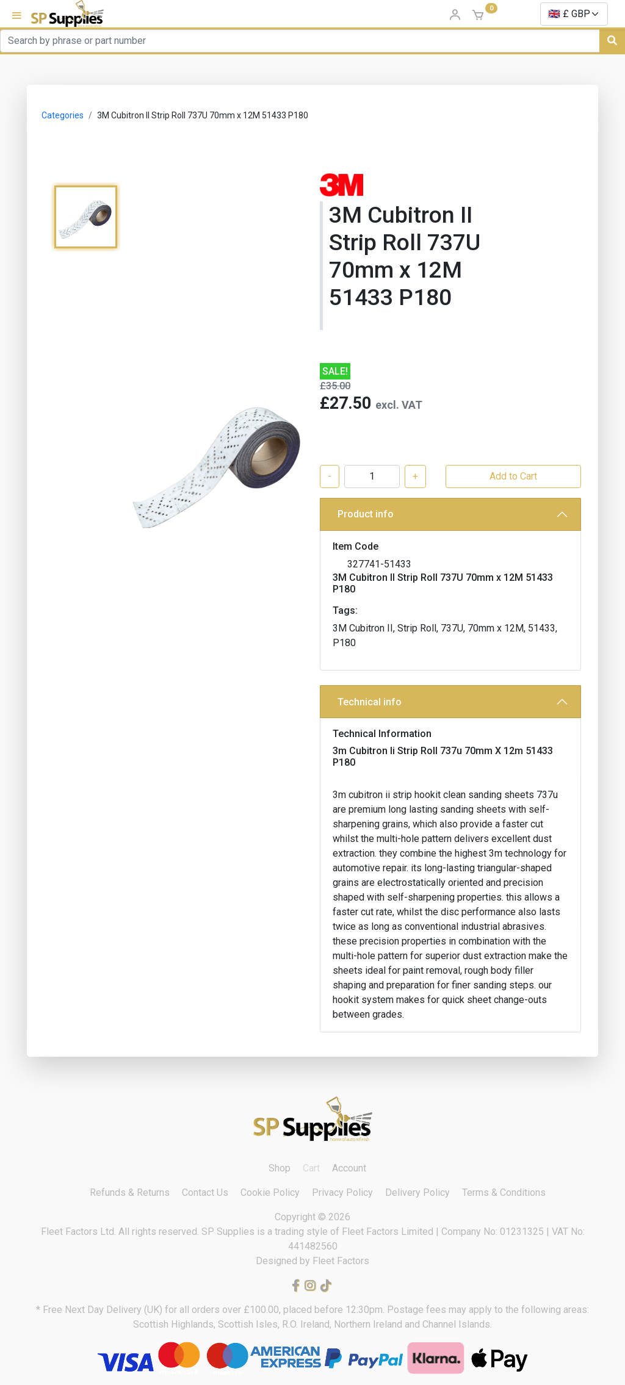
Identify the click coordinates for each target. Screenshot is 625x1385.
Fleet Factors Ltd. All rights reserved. (121, 1231)
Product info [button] (366, 514)
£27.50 (345, 403)
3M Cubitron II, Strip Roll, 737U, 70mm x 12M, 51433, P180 (445, 635)
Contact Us (205, 1192)
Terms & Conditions (504, 1192)
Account (349, 1168)
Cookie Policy (270, 1192)
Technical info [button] (370, 702)
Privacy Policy (342, 1192)
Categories (63, 115)
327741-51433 (379, 564)
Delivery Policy (417, 1192)
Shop (280, 1168)
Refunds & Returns (130, 1192)
